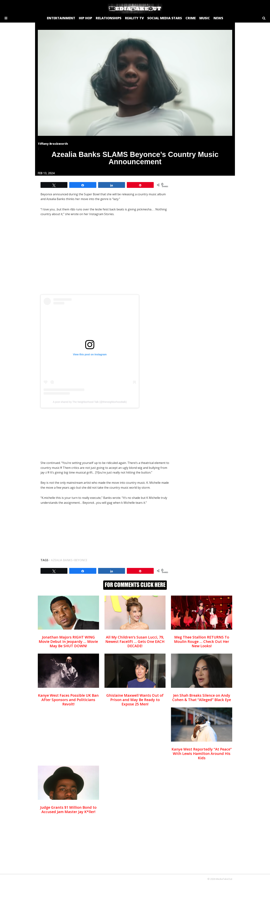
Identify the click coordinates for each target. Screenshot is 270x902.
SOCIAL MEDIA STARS (164, 18)
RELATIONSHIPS (108, 18)
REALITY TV (134, 18)
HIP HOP (85, 18)
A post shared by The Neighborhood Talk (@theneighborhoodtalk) (90, 401)
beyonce (80, 560)
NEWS (218, 18)
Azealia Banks (61, 560)
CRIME (191, 18)
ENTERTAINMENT (61, 18)
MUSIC (204, 18)
